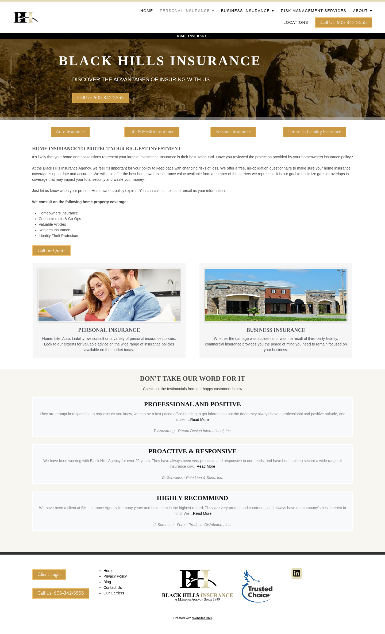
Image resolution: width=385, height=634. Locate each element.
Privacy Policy (115, 576)
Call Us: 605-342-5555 (343, 22)
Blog (107, 582)
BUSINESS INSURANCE (276, 330)
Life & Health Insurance (151, 131)
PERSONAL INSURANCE (109, 330)
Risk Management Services (313, 11)
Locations (295, 22)
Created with (192, 618)
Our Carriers (113, 593)
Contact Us (112, 587)
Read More (199, 419)
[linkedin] (296, 573)
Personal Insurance (233, 131)
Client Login (49, 574)
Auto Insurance (70, 131)
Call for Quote (51, 250)
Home (146, 11)
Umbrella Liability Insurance (314, 131)
